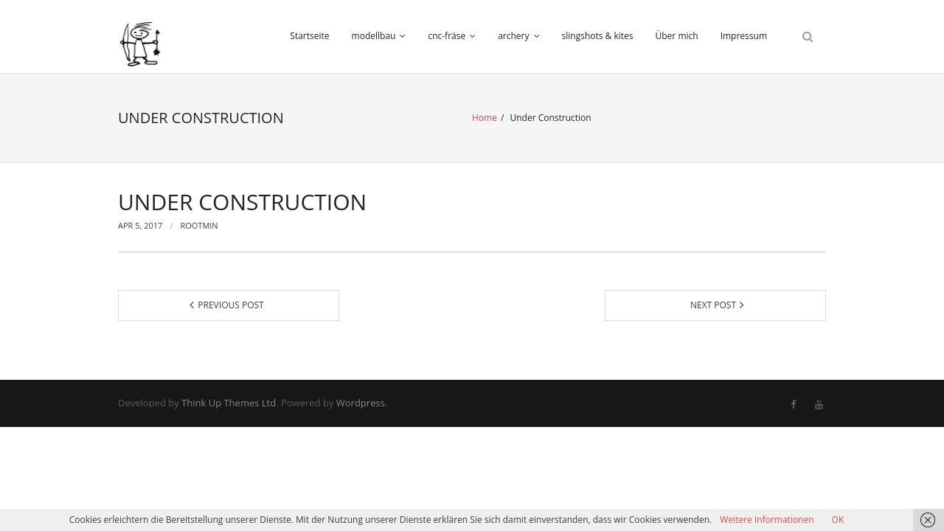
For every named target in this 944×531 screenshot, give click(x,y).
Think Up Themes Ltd (228, 402)
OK (838, 519)
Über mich (677, 36)
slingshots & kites (598, 36)
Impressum (744, 36)
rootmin (199, 225)
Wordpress (360, 402)
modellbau (374, 36)
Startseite (309, 36)
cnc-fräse (446, 36)
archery (513, 36)
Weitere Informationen (766, 519)
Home (484, 117)
